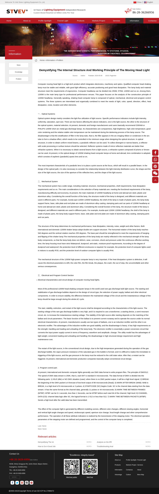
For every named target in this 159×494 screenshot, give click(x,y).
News (18, 65)
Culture (128, 474)
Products (80, 21)
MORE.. (14, 477)
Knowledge (18, 72)
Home (8, 21)
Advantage (118, 474)
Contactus (129, 470)
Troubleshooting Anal (124, 446)
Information (134, 21)
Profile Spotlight (44, 21)
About (139, 470)
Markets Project (98, 21)
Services (116, 21)
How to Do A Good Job (65, 446)
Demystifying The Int (65, 442)
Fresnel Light (62, 21)
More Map (140, 474)
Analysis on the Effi (124, 442)
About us (27, 21)
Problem (60, 60)
